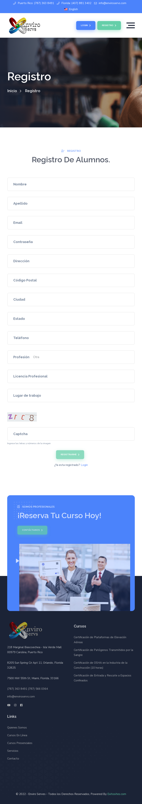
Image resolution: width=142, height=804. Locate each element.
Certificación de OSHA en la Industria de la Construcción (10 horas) (100, 666)
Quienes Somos (17, 726)
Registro (109, 25)
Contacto (13, 757)
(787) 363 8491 (17, 687)
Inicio (12, 91)
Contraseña (23, 243)
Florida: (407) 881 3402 (74, 3)
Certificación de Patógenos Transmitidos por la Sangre (103, 653)
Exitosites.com (116, 794)
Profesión (21, 358)
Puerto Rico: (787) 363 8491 (33, 3)
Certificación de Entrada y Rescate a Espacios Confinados (102, 679)
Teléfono (21, 339)
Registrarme (70, 456)
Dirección (21, 262)
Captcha (20, 435)
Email (17, 224)
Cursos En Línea (17, 734)
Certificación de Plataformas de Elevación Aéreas (100, 641)
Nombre (20, 185)
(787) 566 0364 (38, 687)
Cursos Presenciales (19, 742)
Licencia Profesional (30, 377)
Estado (19, 320)
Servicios (12, 749)
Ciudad (19, 301)
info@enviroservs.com (110, 3)
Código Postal (25, 281)
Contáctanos (31, 530)
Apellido (20, 205)
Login (86, 25)
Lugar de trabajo (27, 397)
